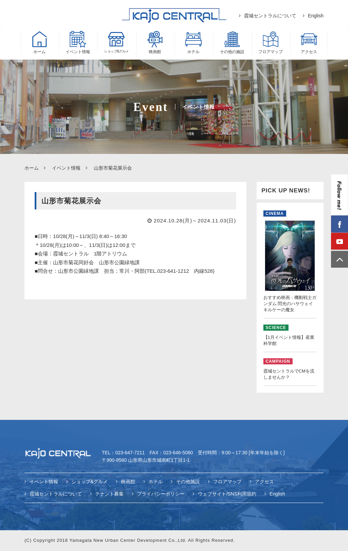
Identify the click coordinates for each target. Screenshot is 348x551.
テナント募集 (109, 494)
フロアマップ (227, 482)
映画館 (128, 482)
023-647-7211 (130, 453)
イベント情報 (66, 168)
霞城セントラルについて (270, 15)
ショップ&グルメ (89, 482)
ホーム (31, 168)
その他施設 (188, 482)
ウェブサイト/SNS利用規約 (227, 494)
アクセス (264, 482)
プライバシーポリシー (161, 494)
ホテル (156, 482)
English (316, 15)
